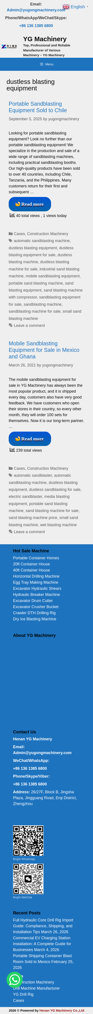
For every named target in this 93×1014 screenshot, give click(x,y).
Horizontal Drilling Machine (36, 576)
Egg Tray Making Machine (35, 582)
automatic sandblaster (33, 475)
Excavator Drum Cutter (33, 601)
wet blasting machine (58, 525)
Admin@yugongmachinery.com (36, 10)
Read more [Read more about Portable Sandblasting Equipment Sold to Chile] (32, 204)
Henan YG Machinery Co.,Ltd (62, 1010)
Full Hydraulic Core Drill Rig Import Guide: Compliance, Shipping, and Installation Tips (43, 926)
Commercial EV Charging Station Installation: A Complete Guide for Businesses (42, 944)
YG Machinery (44, 38)
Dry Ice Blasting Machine (34, 619)
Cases (19, 234)
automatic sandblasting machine (42, 241)
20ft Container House (31, 564)
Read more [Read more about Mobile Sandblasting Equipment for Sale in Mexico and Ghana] (32, 438)
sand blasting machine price (33, 517)
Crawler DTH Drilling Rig (34, 613)
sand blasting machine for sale (52, 511)
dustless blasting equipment (33, 248)
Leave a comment (29, 325)
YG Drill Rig (23, 994)
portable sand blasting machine (36, 283)
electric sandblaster (25, 496)
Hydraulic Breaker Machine (36, 594)
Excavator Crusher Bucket (35, 607)
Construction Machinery (47, 234)
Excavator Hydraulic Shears (37, 588)
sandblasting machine (42, 304)
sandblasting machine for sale (34, 311)
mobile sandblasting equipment (53, 276)
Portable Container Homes (36, 558)
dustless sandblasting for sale (54, 489)
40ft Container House (31, 570)
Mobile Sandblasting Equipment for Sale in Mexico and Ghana (44, 349)
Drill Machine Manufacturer (36, 988)
